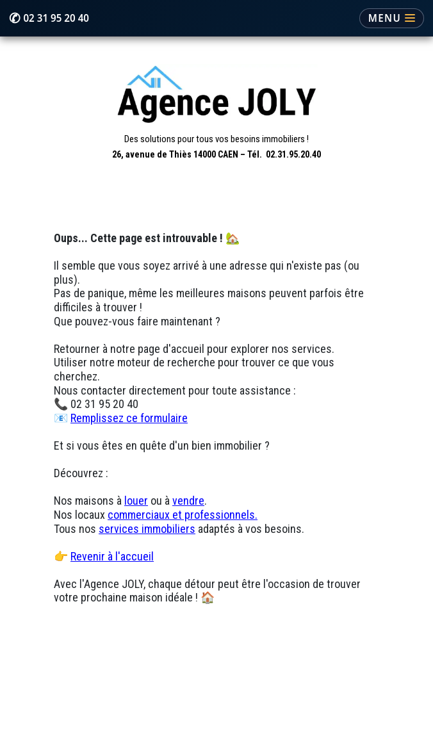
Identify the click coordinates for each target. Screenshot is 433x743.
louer (136, 500)
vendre (188, 500)
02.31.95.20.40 (293, 154)
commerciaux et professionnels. (182, 514)
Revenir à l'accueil (112, 556)
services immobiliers (147, 528)
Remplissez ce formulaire (129, 418)
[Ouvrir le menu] (391, 18)
